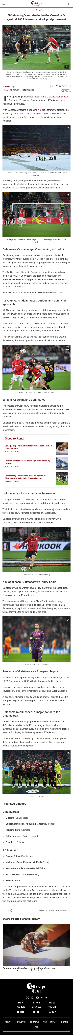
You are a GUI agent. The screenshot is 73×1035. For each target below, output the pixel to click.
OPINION (36, 1012)
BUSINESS (21, 1007)
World (7, 452)
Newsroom (9, 87)
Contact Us (34, 1022)
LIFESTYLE (36, 1007)
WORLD (52, 1002)
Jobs (45, 1022)
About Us (8, 1022)
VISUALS (52, 1012)
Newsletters (21, 1022)
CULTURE (52, 1007)
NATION (21, 1002)
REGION (36, 1002)
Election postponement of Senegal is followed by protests (27, 462)
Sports (41, 10)
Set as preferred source (59, 86)
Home (32, 10)
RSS (36, 1027)
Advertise (64, 1022)
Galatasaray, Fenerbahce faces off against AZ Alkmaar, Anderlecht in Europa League (26, 476)
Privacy (53, 1022)
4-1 (39, 110)
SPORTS (20, 1012)
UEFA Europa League (58, 96)
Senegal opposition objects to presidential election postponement (28, 447)
